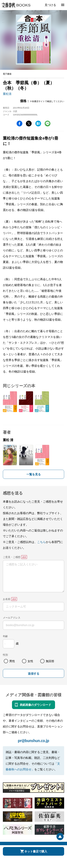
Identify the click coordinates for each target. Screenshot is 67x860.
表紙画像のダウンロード (35, 704)
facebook (19, 123)
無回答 (50, 661)
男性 (12, 661)
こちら (41, 542)
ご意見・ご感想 (11, 556)
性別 (5, 654)
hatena (38, 123)
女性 (30, 661)
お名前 (6, 599)
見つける (50, 4)
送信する (33, 673)
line (47, 123)
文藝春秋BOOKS (15, 5)
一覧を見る (33, 474)
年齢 (5, 636)
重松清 (7, 93)
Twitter (29, 123)
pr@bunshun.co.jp (33, 740)
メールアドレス (11, 617)
